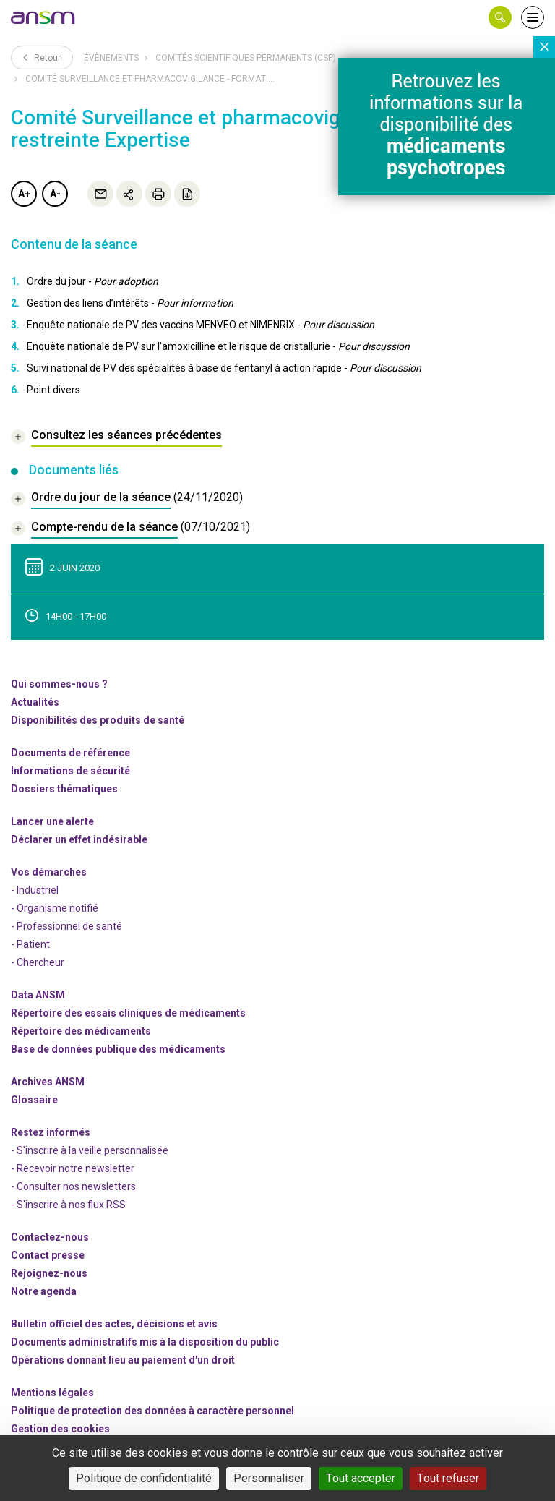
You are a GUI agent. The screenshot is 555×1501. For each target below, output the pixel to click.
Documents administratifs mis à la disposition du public (145, 1342)
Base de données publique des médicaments (118, 1049)
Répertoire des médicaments (81, 1031)
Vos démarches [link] (49, 872)
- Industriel (35, 890)
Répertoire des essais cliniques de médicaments (128, 1013)
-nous (49, 1273)
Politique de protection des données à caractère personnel (152, 1410)
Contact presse (48, 1255)
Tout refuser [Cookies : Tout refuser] (448, 1478)
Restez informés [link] (50, 1132)
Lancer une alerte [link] (52, 821)
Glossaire (34, 1100)
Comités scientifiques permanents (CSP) (245, 58)
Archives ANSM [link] (48, 1081)
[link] (43, 17)
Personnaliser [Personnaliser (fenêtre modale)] (268, 1478)
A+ (24, 194)
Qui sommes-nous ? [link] (59, 684)
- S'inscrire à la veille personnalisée (89, 1150)
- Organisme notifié (54, 908)
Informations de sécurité (70, 771)
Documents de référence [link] (70, 752)
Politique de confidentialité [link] (144, 1478)
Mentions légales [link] (52, 1392)
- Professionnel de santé (66, 926)
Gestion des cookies (60, 1428)
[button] (500, 17)
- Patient (30, 944)
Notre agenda (44, 1291)
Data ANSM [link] (38, 995)
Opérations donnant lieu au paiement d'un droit (123, 1360)
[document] (127, 499)
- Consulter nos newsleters (73, 1186)
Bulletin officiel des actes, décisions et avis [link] (114, 1324)
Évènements (111, 58)
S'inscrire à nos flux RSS (71, 1204)
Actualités (35, 702)
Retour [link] (42, 57)
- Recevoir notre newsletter (72, 1168)
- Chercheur (37, 962)
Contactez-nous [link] (50, 1237)
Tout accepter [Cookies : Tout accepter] (360, 1478)
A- (55, 194)
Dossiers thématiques (64, 789)
